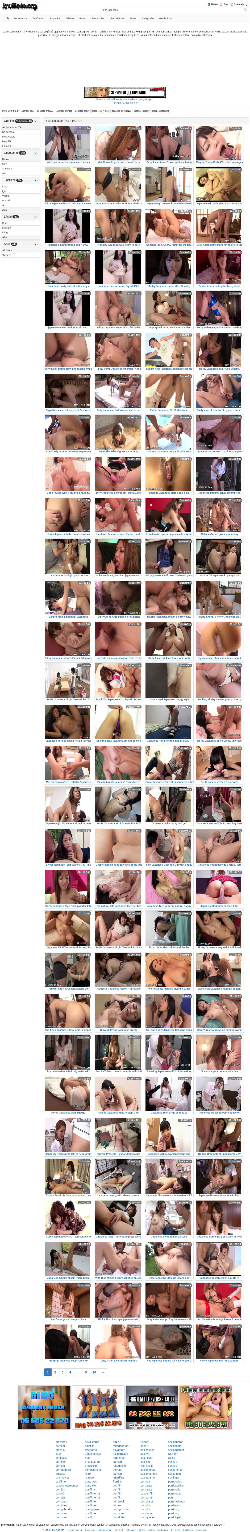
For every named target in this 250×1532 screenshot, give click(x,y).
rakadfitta (118, 1477)
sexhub (172, 1461)
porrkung (173, 1509)
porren (117, 1505)
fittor (58, 1453)
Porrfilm (117, 1481)
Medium (6, 227)
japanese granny (142, 111)
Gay (225, 4)
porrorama (146, 1513)
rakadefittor (120, 1465)
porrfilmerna (92, 1493)
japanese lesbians (160, 111)
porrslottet (119, 1517)
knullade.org (57, 1530)
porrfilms (90, 1489)
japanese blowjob (64, 111)
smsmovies (62, 1477)
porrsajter (146, 1485)
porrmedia (174, 1493)
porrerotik (119, 1501)
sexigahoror (175, 1441)
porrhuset (61, 1513)
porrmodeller (63, 1469)
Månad (6, 200)
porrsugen (62, 1501)
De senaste (8, 132)
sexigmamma (148, 1473)
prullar (116, 1441)
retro (88, 1473)
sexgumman (175, 1469)
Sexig (171, 1457)
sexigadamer (176, 1449)
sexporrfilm (147, 1493)
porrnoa (145, 1481)
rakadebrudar (121, 1445)
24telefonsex (93, 1453)
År (3, 205)
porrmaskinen (176, 1501)
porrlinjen (174, 1505)
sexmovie (146, 1457)
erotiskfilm (91, 1465)
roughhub (119, 1457)
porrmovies (175, 1481)
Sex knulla (146, 1465)
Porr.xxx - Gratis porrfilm (125, 102)
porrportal (146, 1497)
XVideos (6, 255)
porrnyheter (147, 1517)
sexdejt (60, 1493)
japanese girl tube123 (121, 111)
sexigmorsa (147, 1469)
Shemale (239, 4)
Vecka (5, 195)
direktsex (61, 1457)
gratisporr (61, 1441)
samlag (117, 1461)
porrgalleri (91, 1485)
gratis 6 (60, 1449)
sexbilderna (92, 1441)
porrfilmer (91, 1501)
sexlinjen (145, 1461)
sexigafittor (147, 1449)
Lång (5, 232)
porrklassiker (176, 1485)
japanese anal (27, 111)
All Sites (7, 250)
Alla (4, 173)
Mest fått (7, 141)
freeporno (91, 1449)
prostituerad (92, 1461)
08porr (144, 1441)
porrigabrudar (64, 1509)
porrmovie (174, 1489)
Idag (4, 186)
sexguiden (174, 1473)
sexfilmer (173, 1477)
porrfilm (60, 1445)
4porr (88, 1457)
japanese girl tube (100, 111)
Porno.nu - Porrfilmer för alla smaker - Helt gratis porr (125, 99)
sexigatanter (148, 1477)
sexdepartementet (67, 1485)
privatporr (119, 1449)
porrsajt (60, 1497)
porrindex (118, 1513)
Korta (5, 223)
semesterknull (93, 1469)
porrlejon (61, 1461)
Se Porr (172, 1453)
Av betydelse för (11, 127)
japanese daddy (82, 111)
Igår (4, 191)
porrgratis (91, 1481)
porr (170, 1497)
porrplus (145, 1505)
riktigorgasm (120, 1453)
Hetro (214, 4)
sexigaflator (175, 1445)
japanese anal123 (45, 111)
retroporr (90, 1477)
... (78, 1372)
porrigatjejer (92, 1509)
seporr (144, 1445)
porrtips (117, 1469)
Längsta (6, 146)
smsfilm (89, 1445)
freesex (60, 1473)
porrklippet (174, 1517)
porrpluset (146, 1501)
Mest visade (8, 136)
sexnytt (144, 1453)
